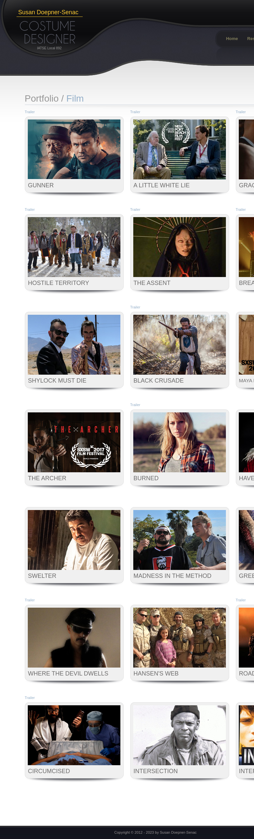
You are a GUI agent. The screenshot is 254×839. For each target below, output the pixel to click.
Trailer (30, 112)
